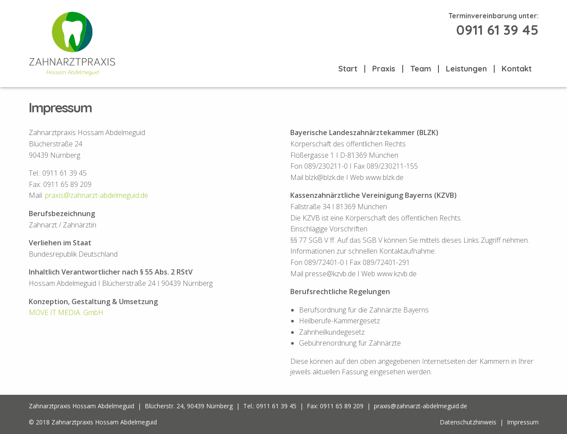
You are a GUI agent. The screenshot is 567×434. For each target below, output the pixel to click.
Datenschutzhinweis (468, 422)
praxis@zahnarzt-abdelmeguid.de (96, 195)
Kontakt (517, 69)
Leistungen (466, 69)
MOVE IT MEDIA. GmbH (66, 312)
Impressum (523, 422)
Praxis (383, 69)
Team (420, 69)
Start (347, 69)
